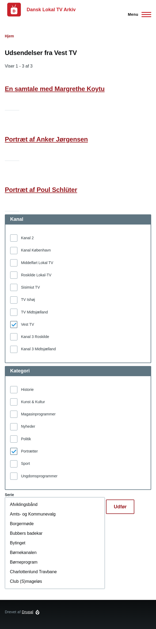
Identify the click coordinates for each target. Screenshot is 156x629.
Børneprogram (54, 562)
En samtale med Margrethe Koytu (55, 88)
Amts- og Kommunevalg (54, 514)
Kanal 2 (27, 238)
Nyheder (28, 426)
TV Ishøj (28, 299)
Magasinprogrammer (38, 414)
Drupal (27, 612)
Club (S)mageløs (54, 581)
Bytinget (54, 543)
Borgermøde (54, 524)
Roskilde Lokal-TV (36, 275)
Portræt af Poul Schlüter (41, 189)
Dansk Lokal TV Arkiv (50, 9)
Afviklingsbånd (54, 504)
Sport (25, 463)
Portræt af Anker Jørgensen (46, 139)
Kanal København (36, 250)
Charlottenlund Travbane (54, 572)
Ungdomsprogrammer (39, 476)
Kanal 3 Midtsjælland (38, 349)
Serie (9, 495)
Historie (27, 389)
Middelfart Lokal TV (37, 263)
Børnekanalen (54, 552)
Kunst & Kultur (33, 402)
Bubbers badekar (54, 533)
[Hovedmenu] (138, 14)
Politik (26, 439)
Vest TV (27, 324)
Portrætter (29, 451)
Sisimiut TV (30, 287)
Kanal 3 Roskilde (35, 337)
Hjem (9, 36)
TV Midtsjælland (34, 312)
